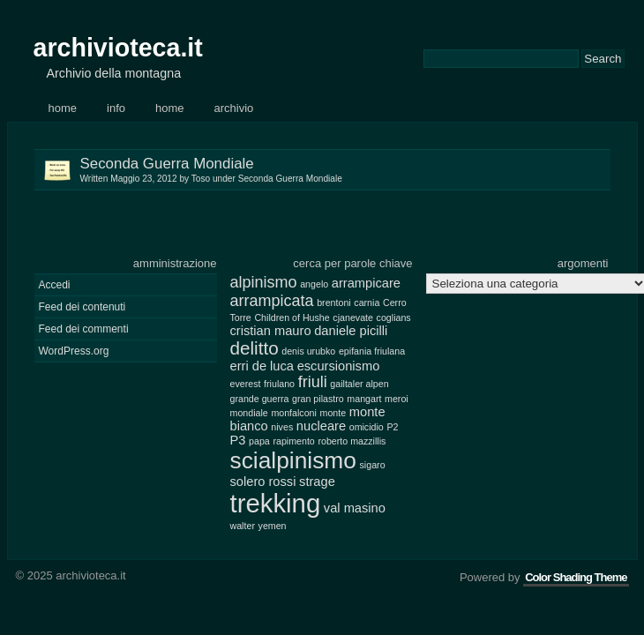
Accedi (55, 285)
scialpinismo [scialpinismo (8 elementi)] (293, 460)
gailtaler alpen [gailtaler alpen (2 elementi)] (359, 383)
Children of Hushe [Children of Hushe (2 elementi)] (291, 317)
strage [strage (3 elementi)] (317, 481)
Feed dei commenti (84, 329)
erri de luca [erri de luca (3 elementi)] (262, 366)
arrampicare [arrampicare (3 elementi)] (366, 283)
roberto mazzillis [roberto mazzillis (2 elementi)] (352, 441)
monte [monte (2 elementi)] (333, 412)
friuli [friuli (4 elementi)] (312, 382)
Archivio (234, 108)
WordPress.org (74, 351)
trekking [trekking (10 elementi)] (275, 503)
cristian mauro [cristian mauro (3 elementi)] (270, 331)
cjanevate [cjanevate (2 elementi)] (353, 317)
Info (116, 108)
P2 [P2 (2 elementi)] (392, 427)
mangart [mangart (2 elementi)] (364, 398)
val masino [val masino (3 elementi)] (355, 508)
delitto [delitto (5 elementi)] (254, 348)
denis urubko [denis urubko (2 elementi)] (308, 351)
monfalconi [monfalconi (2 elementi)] (294, 412)
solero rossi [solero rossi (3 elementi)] (263, 481)
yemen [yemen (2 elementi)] (272, 525)
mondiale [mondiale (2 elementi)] (249, 412)
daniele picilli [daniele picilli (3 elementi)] (350, 331)
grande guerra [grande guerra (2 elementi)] (259, 398)
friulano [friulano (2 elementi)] (279, 383)
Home (63, 108)
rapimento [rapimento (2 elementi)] (293, 441)
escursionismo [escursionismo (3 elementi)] (338, 366)
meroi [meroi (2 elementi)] (396, 398)
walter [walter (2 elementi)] (242, 525)
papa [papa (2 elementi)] (259, 441)
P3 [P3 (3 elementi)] (238, 440)
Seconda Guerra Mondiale (345, 169)
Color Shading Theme (575, 577)
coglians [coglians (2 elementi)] (394, 317)
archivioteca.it (118, 48)
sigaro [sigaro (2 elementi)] (373, 464)
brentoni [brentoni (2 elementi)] (334, 302)
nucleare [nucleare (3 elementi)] (321, 426)
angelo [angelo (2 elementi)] (314, 284)
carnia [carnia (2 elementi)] (366, 302)
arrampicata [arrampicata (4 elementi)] (272, 301)
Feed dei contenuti (82, 307)
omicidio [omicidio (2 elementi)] (366, 427)
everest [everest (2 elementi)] (245, 383)
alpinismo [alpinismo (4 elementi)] (263, 282)
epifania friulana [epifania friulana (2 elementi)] (372, 351)
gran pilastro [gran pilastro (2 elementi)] (318, 398)
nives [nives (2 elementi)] (282, 427)
